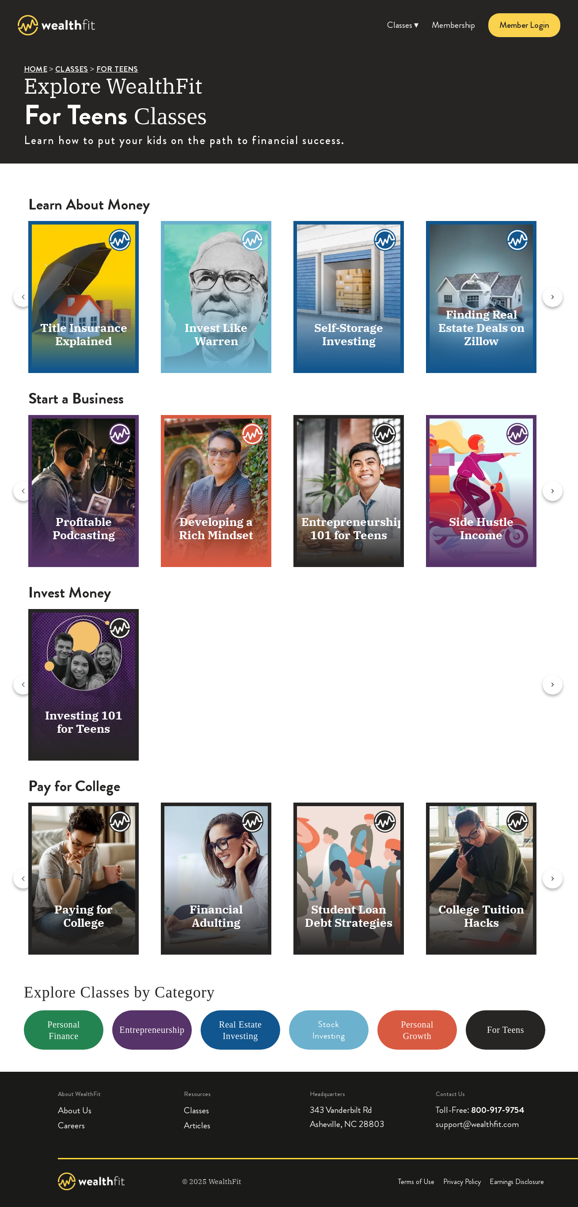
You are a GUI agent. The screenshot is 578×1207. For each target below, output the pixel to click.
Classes (196, 1110)
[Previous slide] (12, 297)
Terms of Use (416, 1182)
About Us (74, 1110)
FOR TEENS (117, 69)
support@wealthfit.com (477, 1124)
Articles (197, 1125)
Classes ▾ (402, 25)
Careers (71, 1125)
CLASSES (71, 69)
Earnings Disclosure (517, 1182)
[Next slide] (562, 297)
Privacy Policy (462, 1182)
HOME (35, 69)
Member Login (524, 25)
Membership (453, 25)
